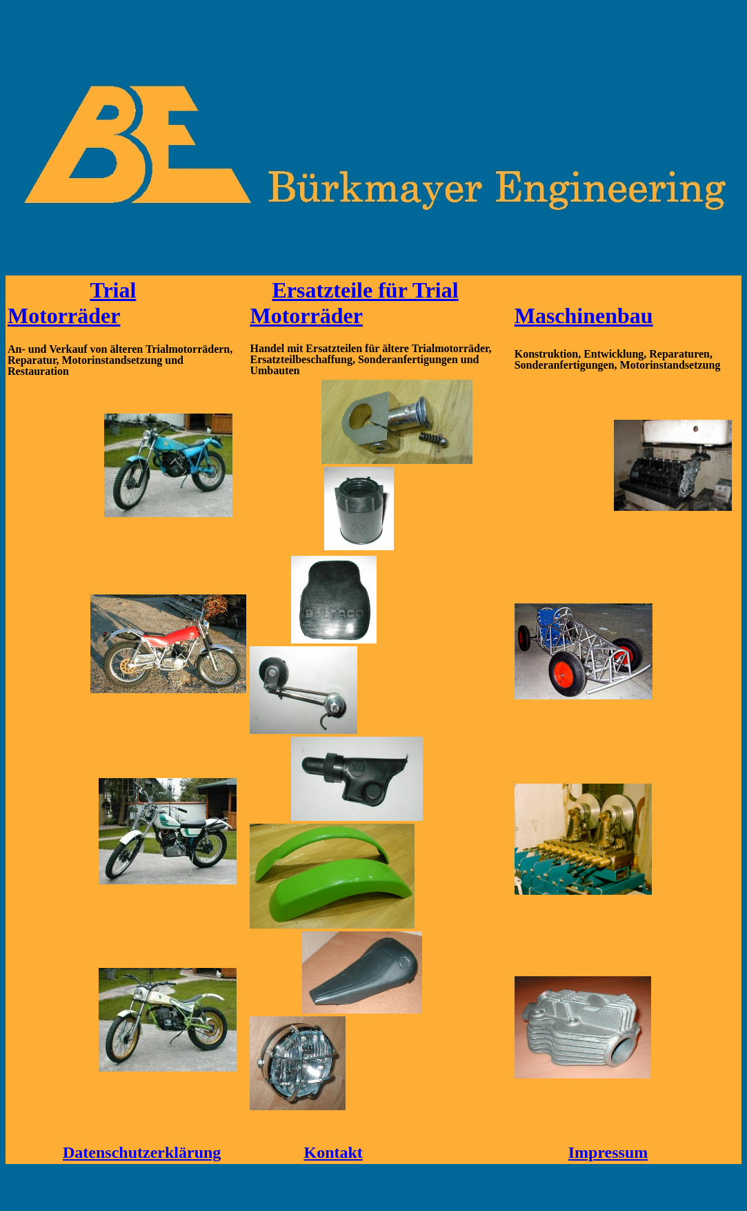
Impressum (608, 1152)
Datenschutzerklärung (142, 1152)
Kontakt (332, 1152)
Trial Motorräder (72, 303)
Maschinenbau (584, 315)
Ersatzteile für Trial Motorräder (354, 303)
